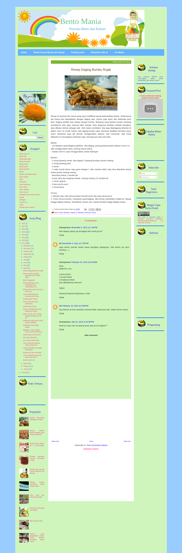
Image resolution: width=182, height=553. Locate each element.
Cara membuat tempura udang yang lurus (31, 344)
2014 (24, 235)
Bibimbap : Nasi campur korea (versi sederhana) (32, 331)
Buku (21, 179)
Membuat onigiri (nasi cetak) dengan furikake (33, 321)
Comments (144, 177)
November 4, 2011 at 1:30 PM (84, 227)
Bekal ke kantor (25, 161)
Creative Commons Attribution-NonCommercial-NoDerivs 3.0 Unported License (150, 221)
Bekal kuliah (24, 164)
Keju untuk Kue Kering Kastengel (37, 496)
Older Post (127, 441)
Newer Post (55, 441)
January (26, 369)
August (26, 257)
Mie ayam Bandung (30, 337)
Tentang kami (77, 52)
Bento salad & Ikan (29, 306)
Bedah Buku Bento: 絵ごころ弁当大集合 (37, 444)
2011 (24, 243)
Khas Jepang (24, 189)
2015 (24, 232)
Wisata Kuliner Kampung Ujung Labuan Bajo (37, 484)
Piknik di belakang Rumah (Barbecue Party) (32, 310)
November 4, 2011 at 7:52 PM (75, 243)
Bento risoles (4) (29, 360)
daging (73, 212)
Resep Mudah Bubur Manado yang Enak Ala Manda (37, 432)
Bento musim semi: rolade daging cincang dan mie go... (32, 316)
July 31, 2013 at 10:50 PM (82, 322)
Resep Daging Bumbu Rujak (33, 271)
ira (76, 212)
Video (21, 205)
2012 (24, 240)
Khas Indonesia (25, 184)
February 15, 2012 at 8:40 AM (84, 262)
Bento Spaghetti (28, 280)
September (27, 254)
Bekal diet (23, 156)
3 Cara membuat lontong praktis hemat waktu (150, 97)
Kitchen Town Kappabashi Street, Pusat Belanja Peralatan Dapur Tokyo (37, 537)
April (25, 268)
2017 (24, 226)
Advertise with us (99, 52)
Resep (94, 212)
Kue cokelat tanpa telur (31, 340)
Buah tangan (24, 177)
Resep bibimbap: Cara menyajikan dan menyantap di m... (31, 285)
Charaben (23, 182)
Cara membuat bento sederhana (30, 302)
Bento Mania (80, 21)
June (25, 262)
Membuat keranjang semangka (37, 509)
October (26, 251)
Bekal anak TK (25, 154)
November (27, 248)
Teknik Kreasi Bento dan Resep (49, 52)
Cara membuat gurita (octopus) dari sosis (31, 295)
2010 (24, 372)
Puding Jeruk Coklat (30, 299)
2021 (24, 223)
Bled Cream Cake (36, 521)
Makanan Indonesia (84, 212)
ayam (61, 212)
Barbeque (67, 212)
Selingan (23, 200)
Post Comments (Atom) (97, 445)
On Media (119, 52)
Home (24, 52)
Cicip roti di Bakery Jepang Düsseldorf (32, 349)
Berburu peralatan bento (28, 174)
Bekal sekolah (24, 169)
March (25, 363)
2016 (24, 229)
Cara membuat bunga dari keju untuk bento (32, 356)
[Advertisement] (91, 419)
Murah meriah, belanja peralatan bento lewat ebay (31, 275)
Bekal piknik (24, 167)
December (27, 246)
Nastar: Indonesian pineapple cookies (37, 419)
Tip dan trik (23, 202)
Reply (61, 235)
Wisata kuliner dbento (27, 207)
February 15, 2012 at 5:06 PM (75, 306)
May (25, 265)
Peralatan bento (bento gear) (30, 195)
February (26, 366)
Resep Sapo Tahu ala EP (32, 335)
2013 (24, 238)
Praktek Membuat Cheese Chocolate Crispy (37, 458)
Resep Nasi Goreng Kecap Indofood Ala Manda (37, 471)
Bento (22, 172)
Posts (142, 174)
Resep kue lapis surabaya (32, 353)
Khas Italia (23, 187)
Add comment (91, 335)
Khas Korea (24, 192)
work (143, 217)
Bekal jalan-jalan (25, 159)
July (25, 260)
